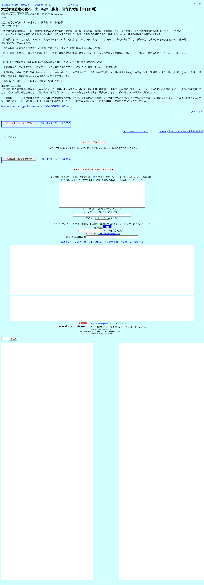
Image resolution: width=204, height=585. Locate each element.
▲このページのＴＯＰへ (135, 131)
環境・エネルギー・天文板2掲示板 (185, 131)
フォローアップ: (9, 137)
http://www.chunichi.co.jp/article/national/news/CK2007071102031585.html (35, 106)
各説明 (140, 180)
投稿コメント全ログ (71, 247)
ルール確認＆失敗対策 (109, 238)
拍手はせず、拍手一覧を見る (55, 123)
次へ (195, 4)
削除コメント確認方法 (132, 247)
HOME (162, 131)
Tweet (4, 17)
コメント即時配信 (93, 247)
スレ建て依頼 (111, 247)
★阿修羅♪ (7, 5)
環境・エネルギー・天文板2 (28, 5)
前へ (200, 4)
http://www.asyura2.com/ (102, 328)
